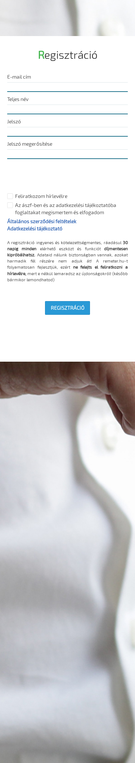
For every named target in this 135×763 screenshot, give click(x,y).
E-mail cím (19, 77)
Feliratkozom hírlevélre (41, 196)
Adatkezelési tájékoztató (34, 228)
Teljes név (17, 99)
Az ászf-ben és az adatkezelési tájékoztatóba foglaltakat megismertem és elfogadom (65, 208)
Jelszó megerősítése (29, 144)
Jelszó (14, 121)
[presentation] (62, 177)
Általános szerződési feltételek (41, 221)
